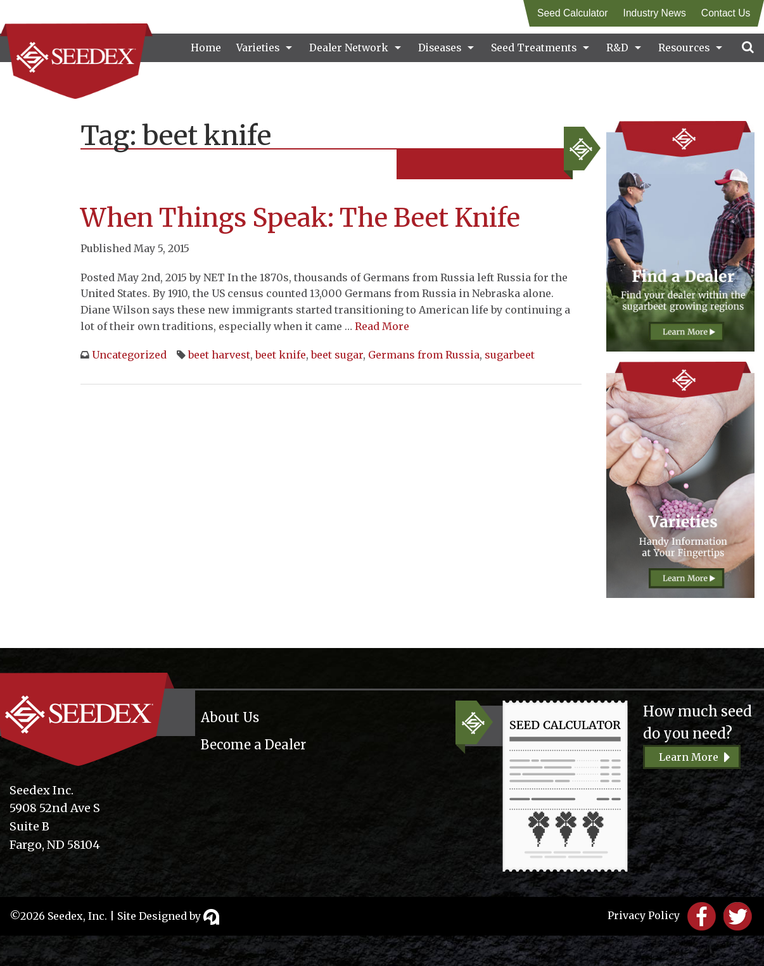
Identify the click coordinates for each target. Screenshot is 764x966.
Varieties (257, 48)
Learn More (688, 757)
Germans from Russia (424, 354)
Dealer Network (348, 48)
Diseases (439, 48)
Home (206, 48)
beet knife (280, 354)
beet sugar (337, 354)
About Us (230, 717)
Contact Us (725, 13)
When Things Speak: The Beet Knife (300, 218)
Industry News (654, 13)
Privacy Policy (644, 915)
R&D (617, 48)
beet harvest (219, 354)
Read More (382, 326)
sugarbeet (510, 354)
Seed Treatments (533, 48)
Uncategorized (129, 354)
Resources (684, 48)
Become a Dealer (253, 745)
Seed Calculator (572, 13)
